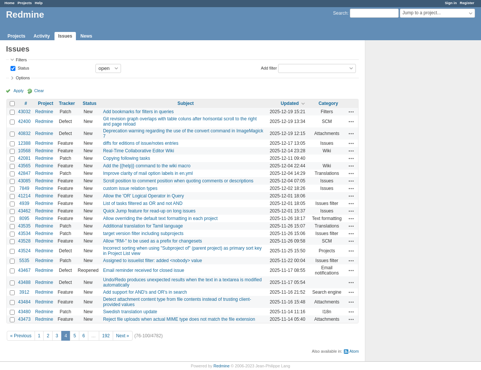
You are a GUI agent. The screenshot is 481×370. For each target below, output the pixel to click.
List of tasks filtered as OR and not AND (142, 203)
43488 (24, 282)
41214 (24, 196)
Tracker (67, 103)
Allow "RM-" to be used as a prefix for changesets (152, 241)
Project (45, 103)
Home (10, 3)
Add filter (269, 67)
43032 (24, 111)
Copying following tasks (126, 158)
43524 (24, 250)
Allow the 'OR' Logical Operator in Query (143, 196)
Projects (25, 3)
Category (328, 103)
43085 (24, 180)
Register (467, 3)
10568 (24, 150)
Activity (41, 36)
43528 (24, 241)
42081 (24, 158)
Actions (351, 112)
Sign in (451, 3)
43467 (24, 270)
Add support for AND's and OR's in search (145, 292)
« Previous (21, 335)
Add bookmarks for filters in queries (138, 111)
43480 (24, 311)
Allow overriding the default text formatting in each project (160, 218)
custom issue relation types (130, 188)
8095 (24, 218)
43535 (24, 226)
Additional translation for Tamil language (143, 226)
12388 (24, 143)
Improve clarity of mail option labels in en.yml (148, 173)
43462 (24, 211)
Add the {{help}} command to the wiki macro (147, 165)
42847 (24, 173)
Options (23, 78)
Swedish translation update (130, 311)
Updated (290, 103)
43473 (24, 319)
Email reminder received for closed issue (143, 270)
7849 (24, 188)
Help (39, 3)
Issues (65, 36)
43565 (24, 165)
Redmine (44, 111)
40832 (24, 133)
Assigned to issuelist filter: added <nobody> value (152, 260)
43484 (24, 302)
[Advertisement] (403, 158)
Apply (19, 90)
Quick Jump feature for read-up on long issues (149, 211)
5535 (24, 260)
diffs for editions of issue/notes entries (140, 143)
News (86, 36)
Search (340, 13)
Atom (354, 351)
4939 (24, 203)
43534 (24, 233)
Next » (122, 335)
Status (23, 67)
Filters (21, 60)
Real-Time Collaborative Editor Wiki (138, 150)
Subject (185, 103)
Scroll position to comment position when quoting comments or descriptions (178, 180)
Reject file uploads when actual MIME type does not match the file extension (179, 319)
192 (106, 335)
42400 (24, 121)
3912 (24, 292)
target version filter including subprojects (143, 233)
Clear (39, 90)
